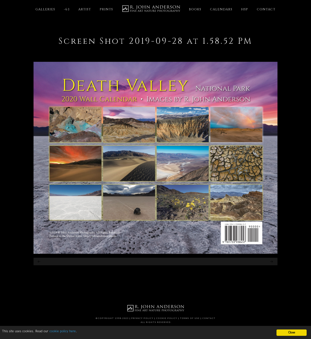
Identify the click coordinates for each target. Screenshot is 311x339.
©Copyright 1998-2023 (112, 318)
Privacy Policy (142, 318)
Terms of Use (190, 318)
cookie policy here (62, 331)
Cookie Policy (166, 318)
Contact (209, 318)
